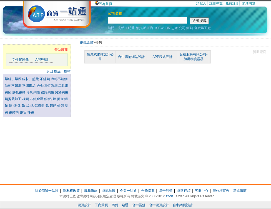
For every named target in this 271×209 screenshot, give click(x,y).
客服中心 (201, 191)
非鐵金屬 (37, 99)
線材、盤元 (31, 79)
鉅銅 (189, 28)
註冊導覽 (216, 3)
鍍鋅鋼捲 (48, 92)
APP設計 (42, 60)
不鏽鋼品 (29, 86)
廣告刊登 (165, 191)
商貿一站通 (120, 205)
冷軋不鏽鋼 (59, 79)
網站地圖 (109, 191)
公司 (182, 28)
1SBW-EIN (162, 28)
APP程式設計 (162, 57)
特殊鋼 (52, 86)
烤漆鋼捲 (61, 92)
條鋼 (61, 106)
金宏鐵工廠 (202, 28)
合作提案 (148, 191)
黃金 (60, 99)
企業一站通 (128, 191)
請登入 (201, 3)
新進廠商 (240, 191)
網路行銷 (183, 191)
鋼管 (23, 112)
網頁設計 (84, 205)
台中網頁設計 (159, 205)
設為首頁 (103, 4)
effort (169, 196)
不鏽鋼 (45, 79)
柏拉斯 (141, 28)
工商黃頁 (101, 205)
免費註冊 (232, 3)
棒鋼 (30, 112)
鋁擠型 (39, 106)
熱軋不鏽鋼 (13, 86)
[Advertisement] (37, 147)
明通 (131, 28)
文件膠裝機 (20, 60)
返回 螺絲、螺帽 (58, 71)
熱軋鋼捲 (19, 92)
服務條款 (90, 191)
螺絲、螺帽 (13, 79)
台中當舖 (138, 205)
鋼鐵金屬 (86, 42)
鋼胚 (8, 92)
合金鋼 (42, 86)
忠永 (174, 28)
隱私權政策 (71, 191)
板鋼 (26, 99)
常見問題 (248, 3)
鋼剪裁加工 (13, 99)
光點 (121, 28)
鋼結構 (14, 112)
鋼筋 (53, 106)
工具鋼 (63, 86)
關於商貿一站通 (46, 191)
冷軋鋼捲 (34, 92)
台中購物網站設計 (131, 57)
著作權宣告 (221, 191)
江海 (150, 28)
